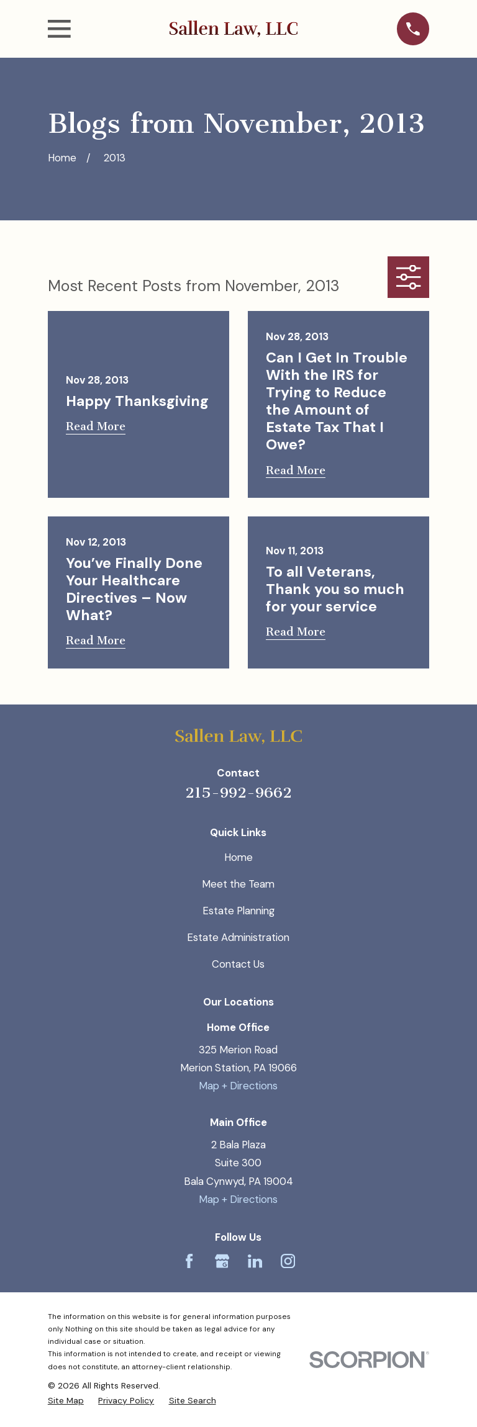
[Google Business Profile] (222, 1261)
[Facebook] (189, 1261)
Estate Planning (238, 910)
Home (238, 857)
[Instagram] (288, 1261)
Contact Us (238, 964)
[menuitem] (66, 1400)
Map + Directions (238, 1085)
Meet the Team (238, 884)
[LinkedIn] (255, 1261)
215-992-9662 (238, 792)
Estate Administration (238, 937)
